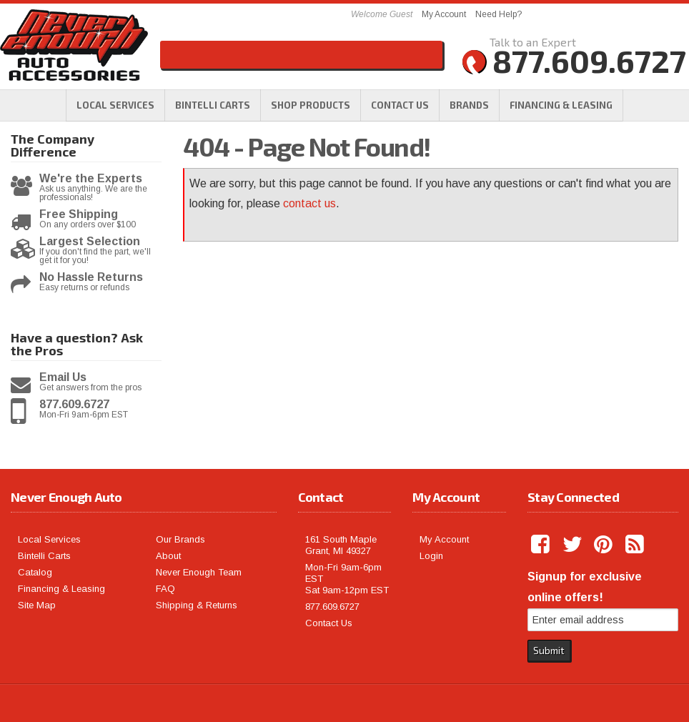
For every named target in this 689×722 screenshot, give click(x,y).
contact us (309, 203)
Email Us (62, 377)
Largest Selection (89, 241)
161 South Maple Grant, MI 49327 (341, 545)
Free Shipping (78, 214)
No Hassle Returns (91, 277)
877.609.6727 (74, 404)
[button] (310, 105)
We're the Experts (90, 178)
